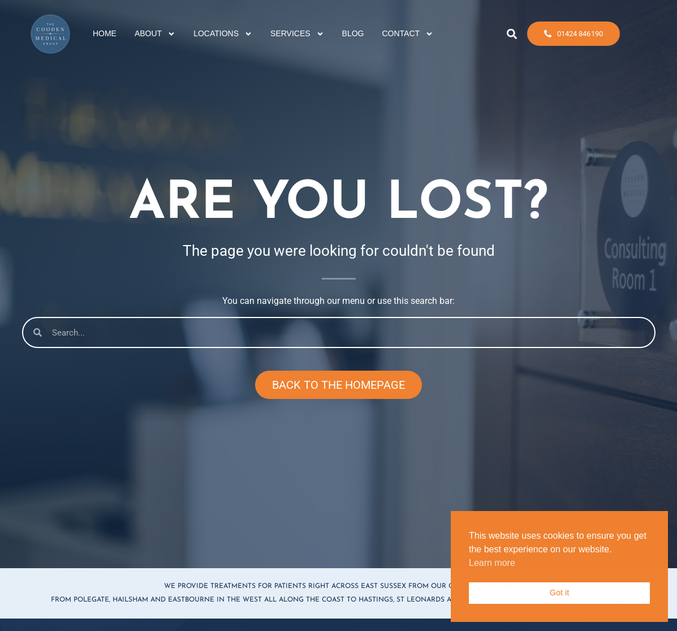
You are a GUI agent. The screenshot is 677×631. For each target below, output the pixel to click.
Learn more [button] (492, 563)
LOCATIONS (222, 32)
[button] (512, 32)
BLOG (353, 31)
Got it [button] (559, 592)
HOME (105, 31)
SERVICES (297, 32)
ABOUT (155, 32)
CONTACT (408, 32)
